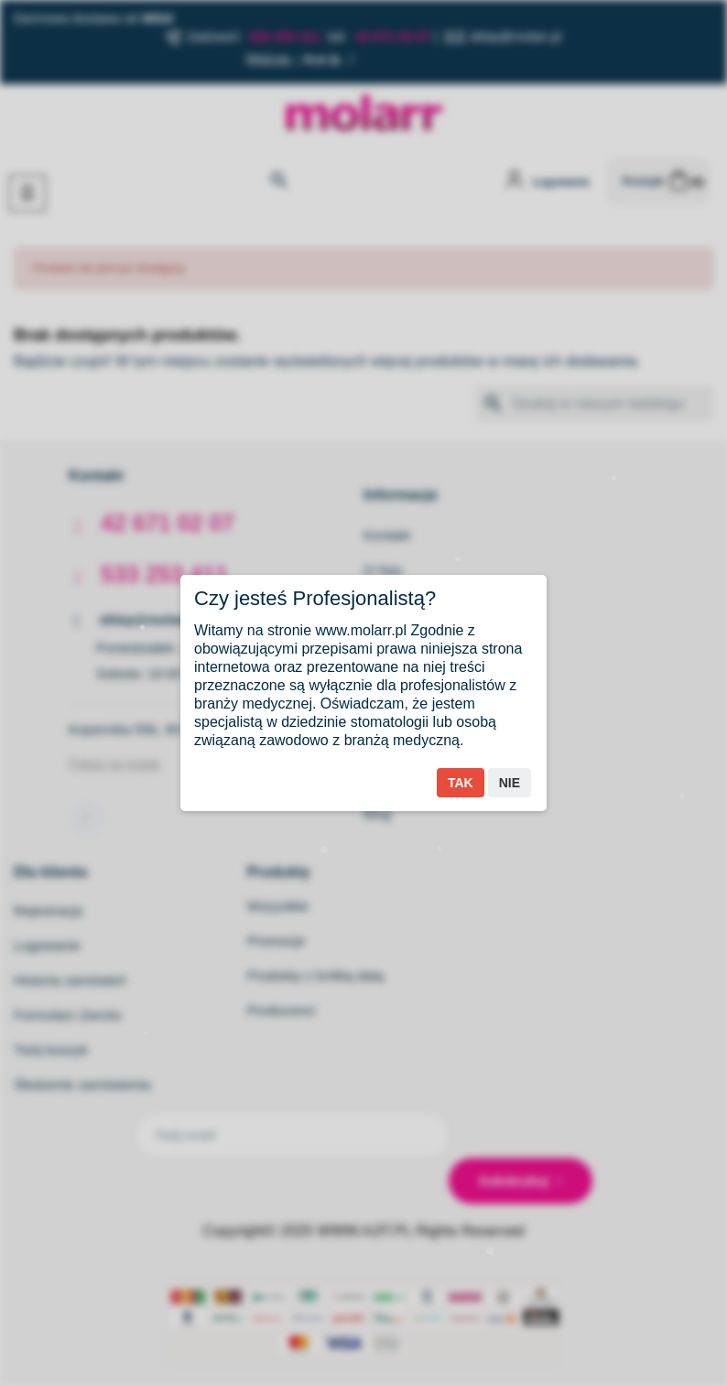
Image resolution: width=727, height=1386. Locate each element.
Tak (460, 782)
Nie (509, 782)
